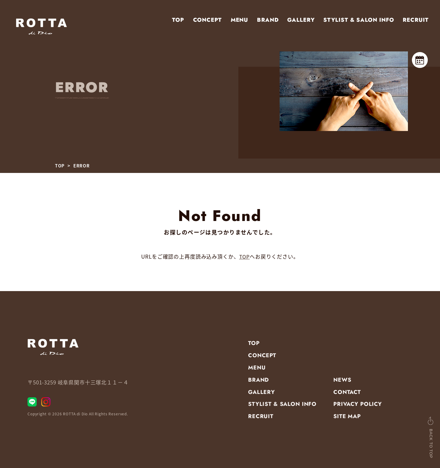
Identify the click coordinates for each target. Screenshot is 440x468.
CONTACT (347, 392)
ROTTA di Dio (75, 416)
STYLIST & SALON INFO (358, 20)
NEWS (342, 380)
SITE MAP (347, 416)
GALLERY (300, 20)
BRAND (268, 20)
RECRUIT (415, 20)
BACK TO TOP (418, 437)
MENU (239, 20)
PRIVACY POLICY (357, 404)
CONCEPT (207, 20)
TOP (178, 20)
